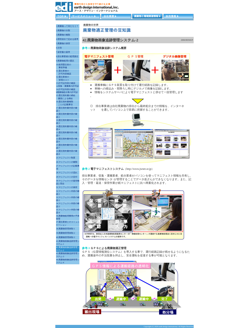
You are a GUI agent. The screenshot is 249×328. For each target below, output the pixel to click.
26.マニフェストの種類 (66, 162)
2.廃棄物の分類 (63, 30)
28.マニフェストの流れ (66, 172)
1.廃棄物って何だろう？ (67, 26)
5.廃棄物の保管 (63, 43)
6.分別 (59, 48)
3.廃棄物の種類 (63, 35)
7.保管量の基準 (63, 52)
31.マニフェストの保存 (66, 187)
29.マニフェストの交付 (66, 177)
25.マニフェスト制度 (65, 157)
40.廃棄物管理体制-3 (65, 237)
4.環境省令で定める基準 (67, 39)
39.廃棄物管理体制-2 (65, 233)
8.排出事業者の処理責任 (67, 56)
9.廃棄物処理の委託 (65, 61)
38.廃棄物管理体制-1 (65, 228)
